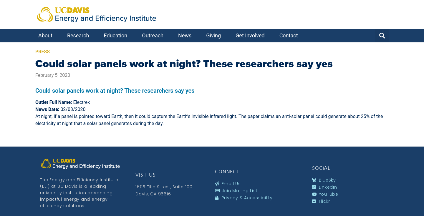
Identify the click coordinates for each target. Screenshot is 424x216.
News (186, 35)
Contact (290, 35)
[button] (382, 35)
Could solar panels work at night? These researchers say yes (184, 64)
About (46, 35)
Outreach (154, 35)
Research (79, 35)
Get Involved (252, 35)
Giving (215, 35)
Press (42, 51)
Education (117, 35)
